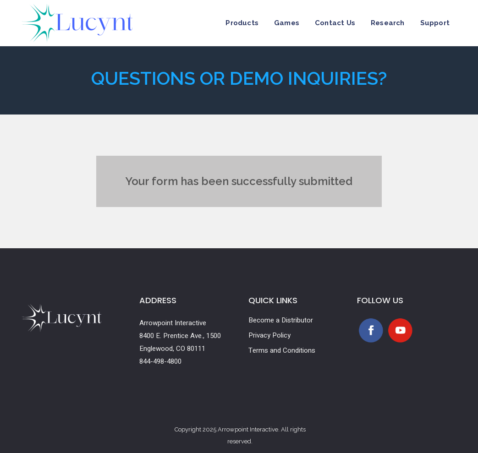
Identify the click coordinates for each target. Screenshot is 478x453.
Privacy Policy (269, 335)
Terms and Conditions (281, 350)
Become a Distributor (280, 320)
